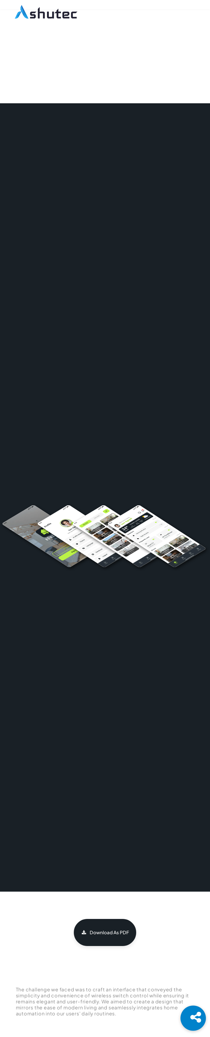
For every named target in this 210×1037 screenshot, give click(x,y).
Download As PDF (105, 932)
